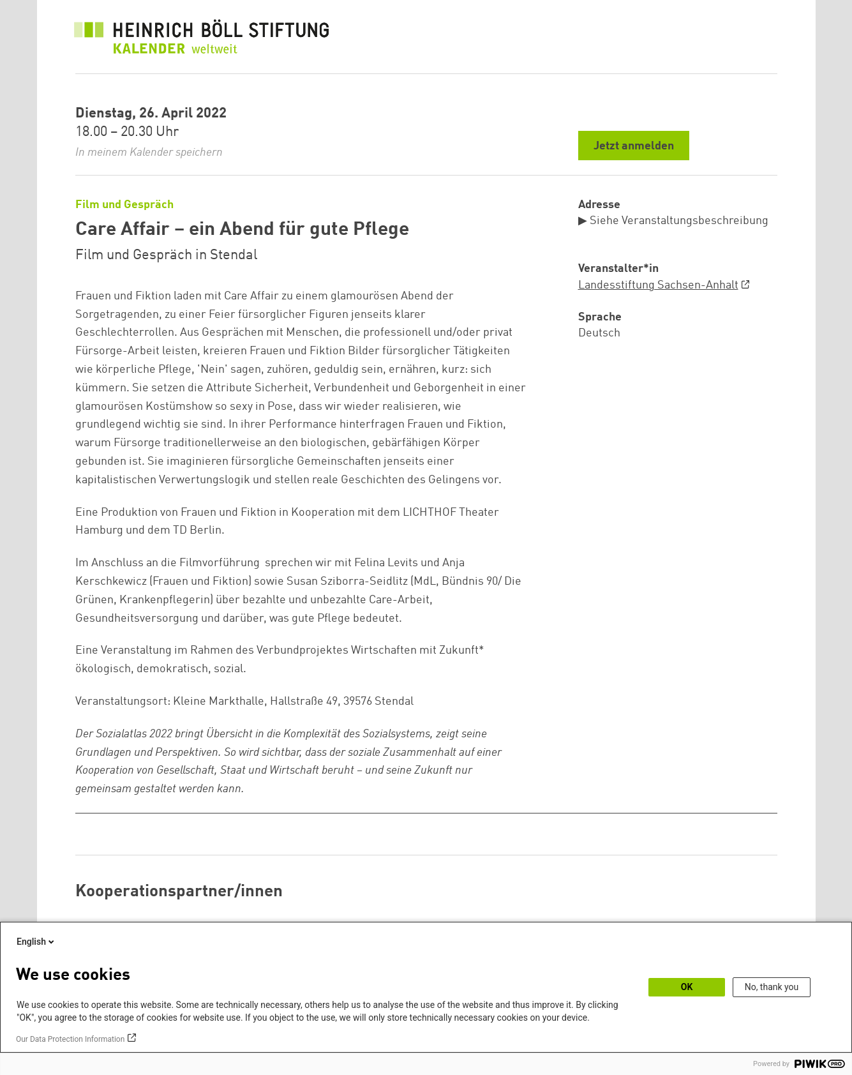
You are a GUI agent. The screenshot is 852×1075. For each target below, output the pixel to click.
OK (687, 987)
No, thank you (772, 987)
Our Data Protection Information (70, 1039)
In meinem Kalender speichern (149, 152)
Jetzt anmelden (634, 146)
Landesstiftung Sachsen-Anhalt (658, 285)
